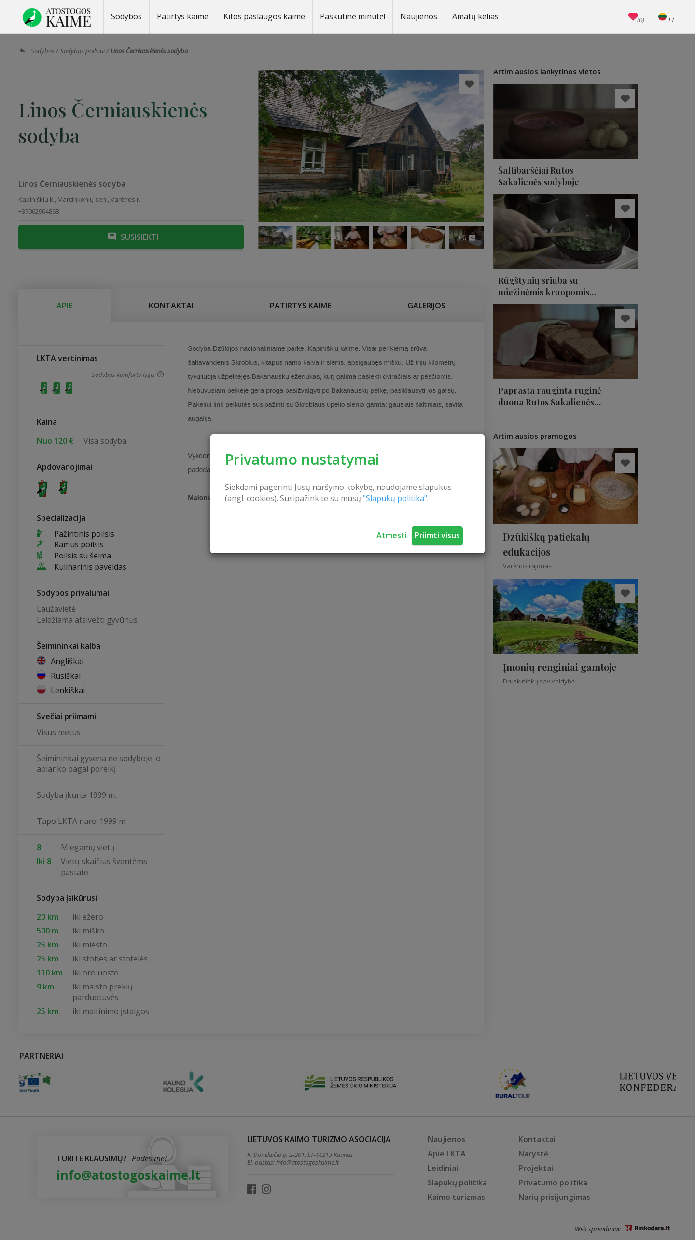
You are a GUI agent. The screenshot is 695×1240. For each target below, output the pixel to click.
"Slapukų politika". (396, 498)
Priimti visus (437, 535)
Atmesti (391, 535)
